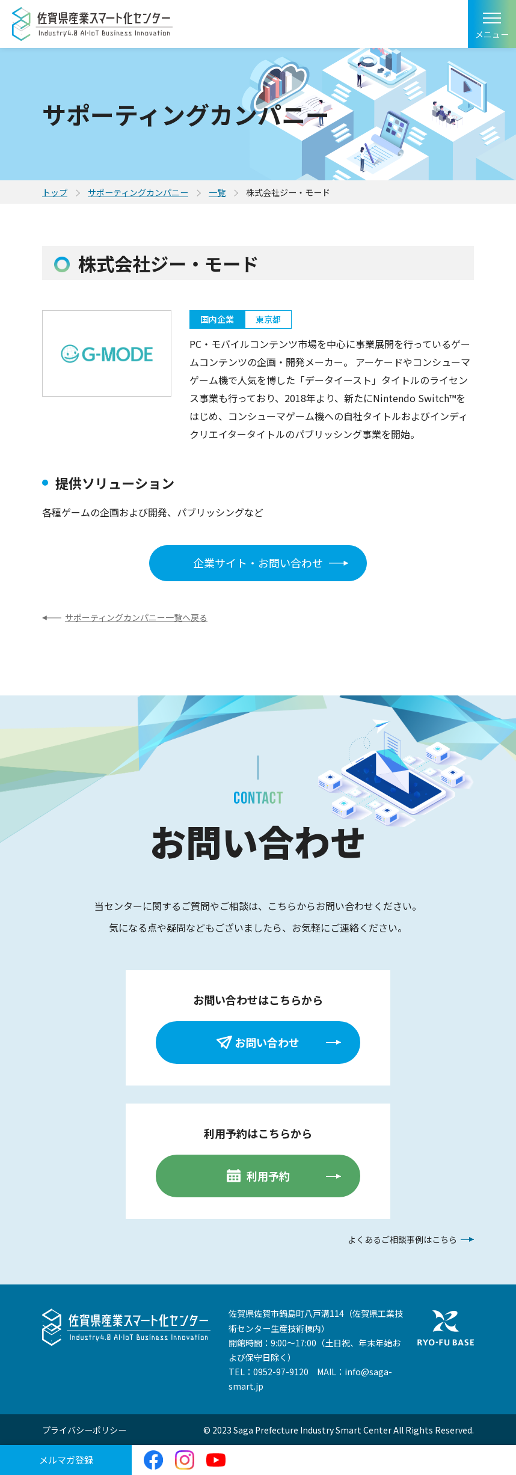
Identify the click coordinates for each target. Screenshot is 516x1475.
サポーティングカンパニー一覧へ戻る (136, 617)
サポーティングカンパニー (138, 192)
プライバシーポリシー (84, 1430)
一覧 (217, 192)
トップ (54, 192)
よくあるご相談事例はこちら (402, 1239)
